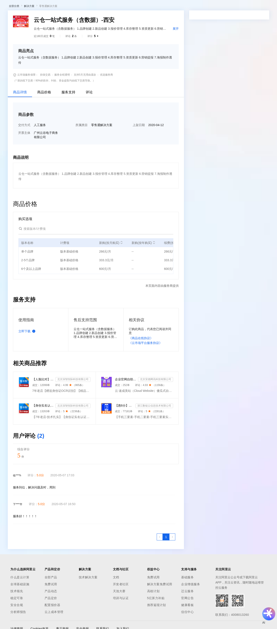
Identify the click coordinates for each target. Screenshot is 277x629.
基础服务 (187, 622)
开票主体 (24, 178)
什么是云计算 (19, 622)
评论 (89, 137)
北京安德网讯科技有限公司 (155, 424)
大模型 (44, 7)
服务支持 (68, 137)
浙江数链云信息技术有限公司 (154, 450)
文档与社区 (87, 7)
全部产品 (51, 622)
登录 (267, 6)
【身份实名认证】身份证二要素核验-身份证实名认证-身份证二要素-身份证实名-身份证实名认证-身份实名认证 (43, 450)
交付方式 (24, 170)
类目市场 (66, 32)
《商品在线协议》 (141, 383)
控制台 (241, 6)
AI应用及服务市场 (45, 32)
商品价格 (44, 137)
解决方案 (70, 7)
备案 (231, 6)
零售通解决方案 (48, 51)
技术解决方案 (88, 622)
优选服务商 (106, 119)
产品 (56, 7)
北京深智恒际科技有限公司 (73, 424)
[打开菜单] (7, 7)
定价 (119, 7)
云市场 (130, 7)
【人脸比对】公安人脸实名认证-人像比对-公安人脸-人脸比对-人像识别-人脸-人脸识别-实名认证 (43, 424)
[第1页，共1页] (166, 582)
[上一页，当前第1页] (160, 582)
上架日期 (139, 170)
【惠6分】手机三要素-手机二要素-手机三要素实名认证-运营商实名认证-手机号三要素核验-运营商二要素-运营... (124, 450)
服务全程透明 (62, 119)
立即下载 (27, 376)
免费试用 (153, 622)
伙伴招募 (117, 32)
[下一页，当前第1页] (172, 582)
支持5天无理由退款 (85, 119)
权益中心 (106, 7)
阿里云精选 (83, 32)
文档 (116, 622)
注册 (251, 6)
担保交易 (45, 119)
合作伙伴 (146, 7)
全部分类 (14, 51)
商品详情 (20, 137)
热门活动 (101, 32)
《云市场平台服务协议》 (145, 388)
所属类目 (82, 170)
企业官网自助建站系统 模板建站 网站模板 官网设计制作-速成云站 (125, 424)
